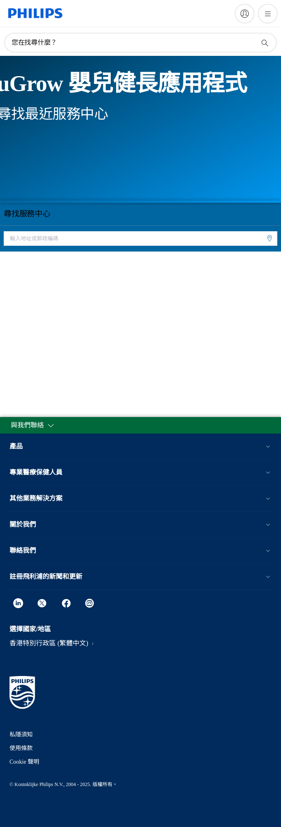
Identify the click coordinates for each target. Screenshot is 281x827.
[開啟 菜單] (268, 14)
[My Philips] (245, 14)
